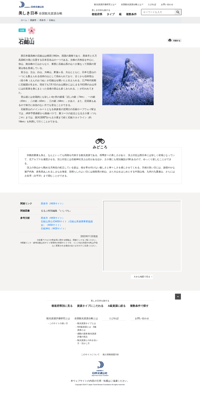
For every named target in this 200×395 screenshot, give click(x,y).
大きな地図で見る (142, 276)
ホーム (24, 20)
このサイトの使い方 (58, 323)
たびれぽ (152, 4)
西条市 (43, 20)
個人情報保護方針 (111, 354)
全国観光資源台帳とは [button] (131, 4)
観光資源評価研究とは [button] (104, 4)
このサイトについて (90, 354)
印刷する (174, 40)
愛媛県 (33, 20)
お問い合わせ (167, 4)
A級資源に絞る (116, 305)
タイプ (111, 14)
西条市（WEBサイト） (53, 203)
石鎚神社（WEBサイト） (54, 228)
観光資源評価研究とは (58, 318)
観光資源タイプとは (86, 323)
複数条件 (131, 14)
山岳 (22, 30)
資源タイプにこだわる (90, 305)
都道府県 (97, 14)
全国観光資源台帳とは (86, 318)
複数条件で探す (139, 305)
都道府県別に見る (62, 305)
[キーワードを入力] (158, 12)
